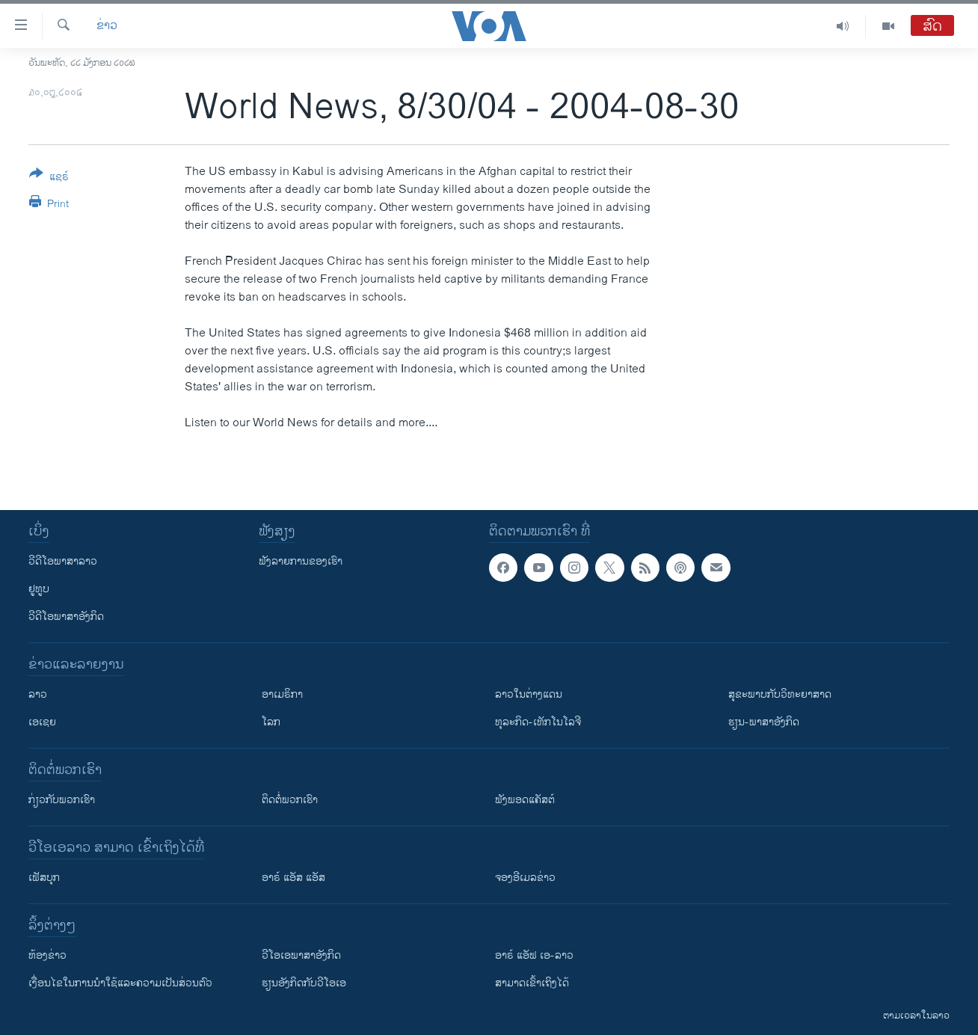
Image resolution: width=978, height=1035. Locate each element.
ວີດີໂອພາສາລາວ (62, 561)
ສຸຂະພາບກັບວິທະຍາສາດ (779, 694)
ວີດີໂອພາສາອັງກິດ (66, 616)
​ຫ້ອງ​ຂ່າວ (47, 955)
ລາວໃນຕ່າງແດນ (528, 694)
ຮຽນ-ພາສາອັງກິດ (763, 722)
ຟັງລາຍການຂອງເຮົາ (300, 561)
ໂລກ (271, 722)
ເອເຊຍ (42, 722)
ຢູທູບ (38, 589)
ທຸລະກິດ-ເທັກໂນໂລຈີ (538, 722)
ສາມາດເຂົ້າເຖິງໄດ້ (532, 983)
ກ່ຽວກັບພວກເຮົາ (61, 800)
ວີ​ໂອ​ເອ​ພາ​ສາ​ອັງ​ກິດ (301, 955)
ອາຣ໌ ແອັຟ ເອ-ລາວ (534, 955)
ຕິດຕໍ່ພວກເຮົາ (290, 800)
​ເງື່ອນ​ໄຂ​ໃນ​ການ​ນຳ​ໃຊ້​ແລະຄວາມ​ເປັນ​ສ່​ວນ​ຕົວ (120, 983)
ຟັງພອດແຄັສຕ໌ (525, 800)
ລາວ (37, 694)
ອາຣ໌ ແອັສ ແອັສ (293, 877)
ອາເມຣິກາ (282, 694)
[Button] (49, 178)
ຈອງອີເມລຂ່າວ (525, 877)
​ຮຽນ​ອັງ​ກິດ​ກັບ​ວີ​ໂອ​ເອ (304, 983)
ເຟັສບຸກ (44, 877)
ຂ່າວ (106, 26)
